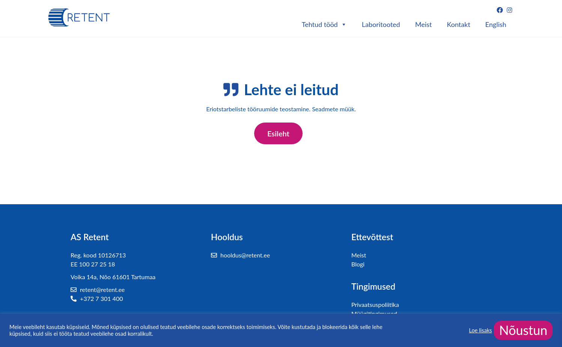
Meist (423, 24)
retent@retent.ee (98, 289)
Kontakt (458, 24)
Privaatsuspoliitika (375, 304)
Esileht (278, 133)
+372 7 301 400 (97, 298)
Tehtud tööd (324, 24)
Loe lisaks (480, 330)
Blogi (358, 264)
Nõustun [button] (523, 330)
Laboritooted (381, 24)
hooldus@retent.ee (240, 255)
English (495, 24)
